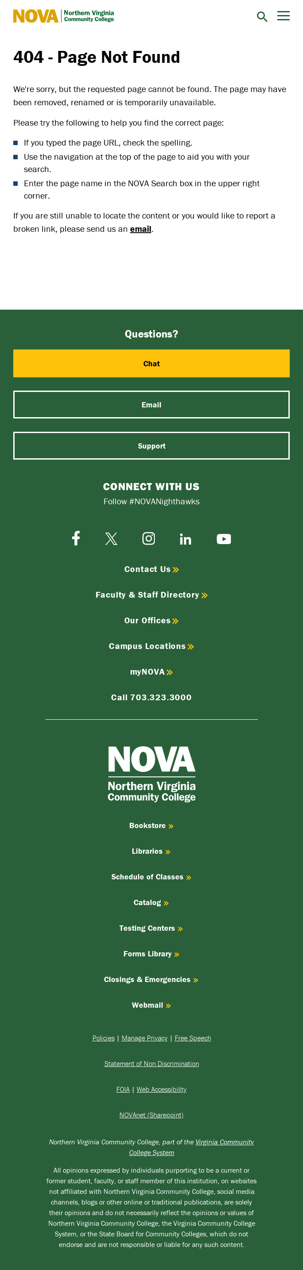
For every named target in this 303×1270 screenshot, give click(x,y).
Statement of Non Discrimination (151, 1063)
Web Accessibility (162, 1089)
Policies (103, 1037)
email (140, 228)
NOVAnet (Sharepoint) (151, 1114)
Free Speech (193, 1037)
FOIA (123, 1089)
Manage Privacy (145, 1037)
